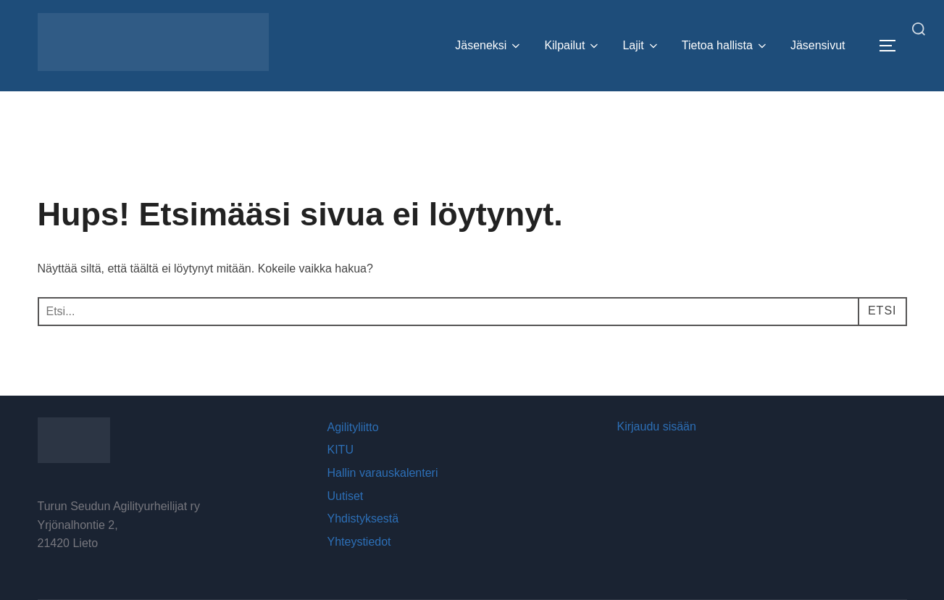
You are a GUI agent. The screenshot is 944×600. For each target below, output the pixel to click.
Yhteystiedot (359, 542)
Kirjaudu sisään (656, 426)
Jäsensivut (817, 45)
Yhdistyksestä (363, 518)
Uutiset (345, 496)
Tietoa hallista (725, 45)
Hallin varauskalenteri (382, 473)
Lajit (640, 45)
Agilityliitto (353, 427)
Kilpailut (572, 45)
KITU (340, 449)
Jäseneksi (488, 45)
